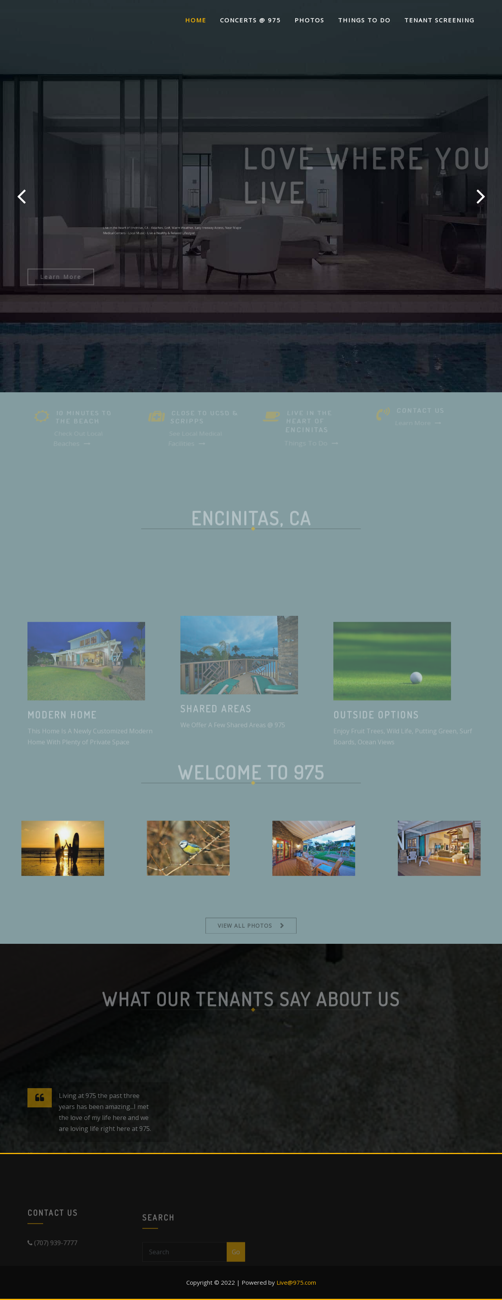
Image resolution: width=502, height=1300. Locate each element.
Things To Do (364, 20)
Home (195, 20)
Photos (309, 20)
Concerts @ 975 (250, 20)
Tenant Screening (439, 20)
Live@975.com (296, 1282)
